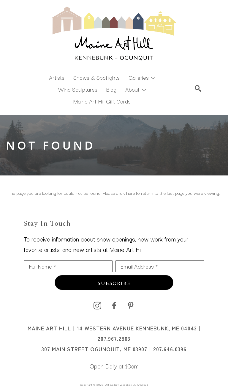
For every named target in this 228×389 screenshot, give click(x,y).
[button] (142, 77)
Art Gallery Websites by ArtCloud (126, 384)
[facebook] (114, 306)
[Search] (198, 88)
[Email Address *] (159, 266)
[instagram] (97, 306)
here (130, 192)
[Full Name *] (68, 266)
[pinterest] (130, 306)
